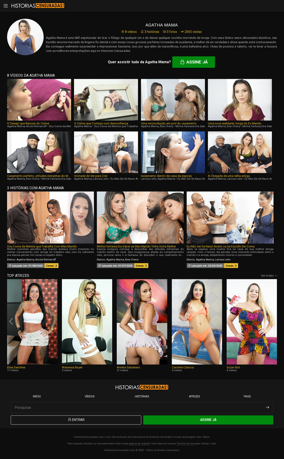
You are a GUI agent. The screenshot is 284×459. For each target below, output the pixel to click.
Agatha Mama (16, 126)
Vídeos (89, 396)
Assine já (194, 62)
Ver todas (269, 275)
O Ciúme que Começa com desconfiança (101, 123)
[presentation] (11, 321)
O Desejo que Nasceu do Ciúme (28, 123)
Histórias (142, 396)
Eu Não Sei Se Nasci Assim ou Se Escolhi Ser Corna (221, 246)
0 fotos (170, 32)
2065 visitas (191, 32)
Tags (247, 396)
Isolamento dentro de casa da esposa (166, 176)
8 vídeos (129, 32)
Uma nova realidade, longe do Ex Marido (234, 123)
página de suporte (139, 443)
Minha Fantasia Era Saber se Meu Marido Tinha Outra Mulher (136, 246)
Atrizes (194, 396)
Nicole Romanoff (36, 126)
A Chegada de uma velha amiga (229, 176)
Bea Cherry (166, 126)
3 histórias (150, 32)
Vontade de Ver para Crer (90, 176)
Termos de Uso (185, 443)
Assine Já (208, 420)
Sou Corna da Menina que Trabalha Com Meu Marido (127, 126)
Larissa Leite (100, 178)
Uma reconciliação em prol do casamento (168, 123)
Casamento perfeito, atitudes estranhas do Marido (39, 176)
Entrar (76, 419)
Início (37, 396)
